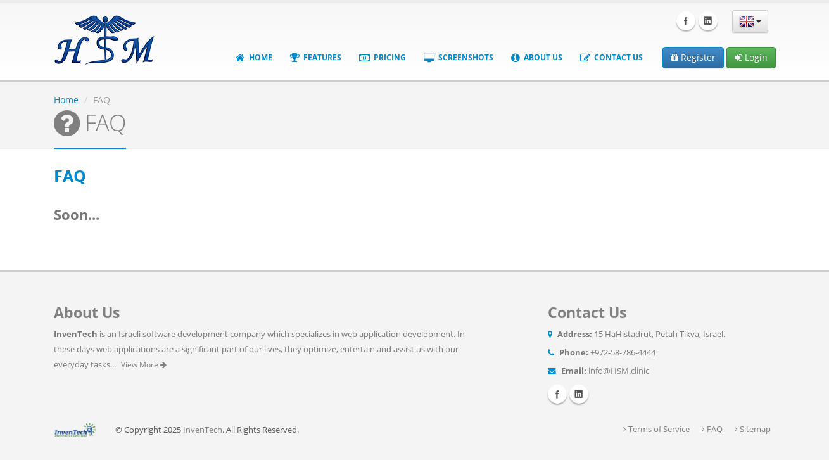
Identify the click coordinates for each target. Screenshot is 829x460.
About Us (536, 57)
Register (693, 57)
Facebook (685, 20)
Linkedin (708, 20)
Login (751, 57)
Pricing (382, 57)
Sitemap (753, 429)
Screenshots (458, 57)
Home (254, 57)
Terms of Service (656, 429)
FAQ (712, 429)
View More (144, 364)
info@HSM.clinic (618, 371)
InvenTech (202, 430)
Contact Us (611, 57)
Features (315, 57)
